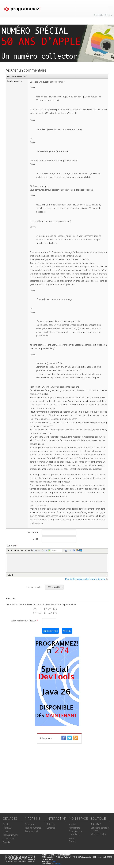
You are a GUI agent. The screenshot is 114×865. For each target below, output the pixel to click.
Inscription (73, 824)
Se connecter (98, 15)
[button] (8, 550)
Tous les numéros (33, 828)
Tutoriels (51, 824)
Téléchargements (11, 835)
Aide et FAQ (96, 824)
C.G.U (71, 838)
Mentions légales (98, 834)
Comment (12, 546)
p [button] (12, 575)
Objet (35, 539)
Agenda (6, 842)
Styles (54, 550)
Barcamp (51, 828)
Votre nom (33, 532)
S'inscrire (108, 15)
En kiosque (30, 824)
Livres (5, 831)
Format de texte (33, 587)
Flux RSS (7, 828)
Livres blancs (9, 838)
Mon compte (74, 828)
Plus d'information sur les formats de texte (85, 579)
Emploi (6, 824)
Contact (72, 841)
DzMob (57, 864)
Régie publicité (31, 831)
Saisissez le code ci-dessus (24, 621)
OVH (54, 862)
